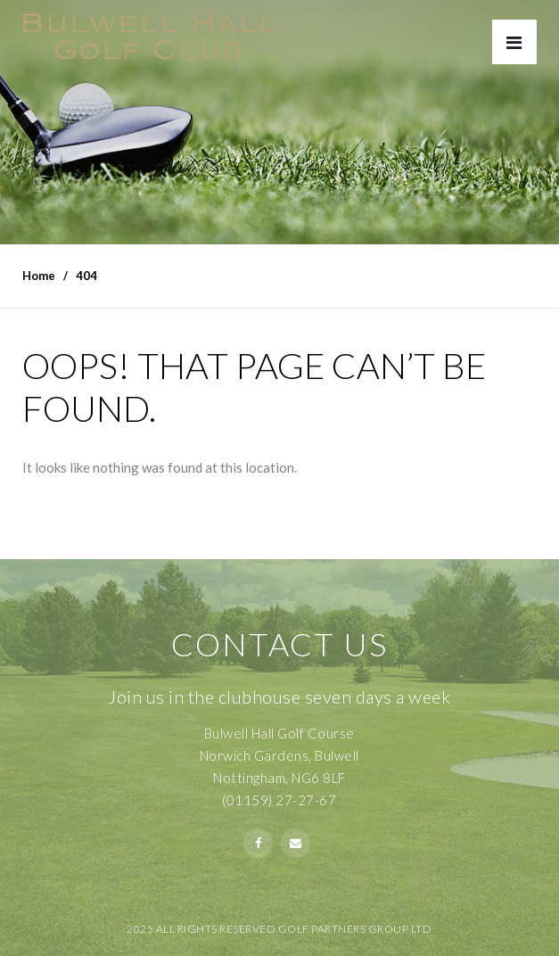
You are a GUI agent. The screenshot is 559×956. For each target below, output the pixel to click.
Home (38, 275)
